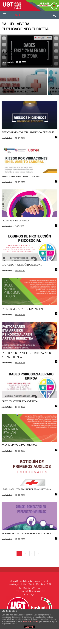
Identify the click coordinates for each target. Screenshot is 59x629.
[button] (54, 16)
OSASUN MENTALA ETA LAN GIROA (19, 446)
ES (15, 15)
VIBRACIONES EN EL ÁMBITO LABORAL (21, 177)
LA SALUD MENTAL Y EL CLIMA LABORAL (23, 309)
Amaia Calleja (8, 62)
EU (20, 15)
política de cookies (30, 621)
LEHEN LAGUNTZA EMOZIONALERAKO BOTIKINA (26, 490)
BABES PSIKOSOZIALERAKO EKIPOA (20, 401)
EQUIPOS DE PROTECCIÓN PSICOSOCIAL (22, 265)
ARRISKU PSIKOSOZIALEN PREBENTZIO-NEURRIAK (27, 534)
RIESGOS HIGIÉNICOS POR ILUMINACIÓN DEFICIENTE (28, 133)
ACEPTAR (29, 627)
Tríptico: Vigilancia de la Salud (16, 221)
